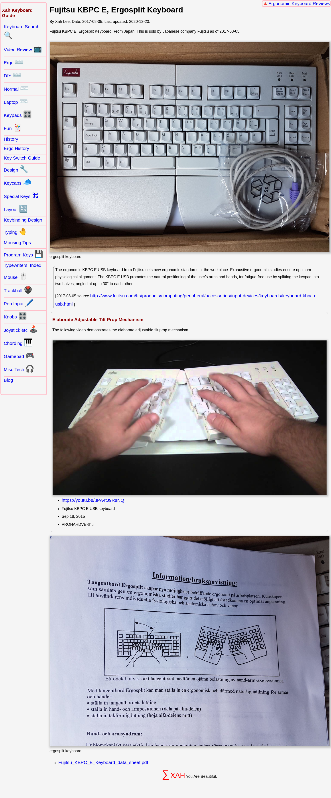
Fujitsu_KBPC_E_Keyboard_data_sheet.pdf (103, 762)
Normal (16, 88)
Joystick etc (21, 329)
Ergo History (16, 148)
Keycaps (18, 182)
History (11, 139)
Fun (13, 127)
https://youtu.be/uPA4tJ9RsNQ (93, 500)
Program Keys (23, 254)
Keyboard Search (21, 32)
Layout (16, 208)
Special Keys (21, 195)
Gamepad (19, 355)
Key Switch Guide (22, 157)
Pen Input (19, 303)
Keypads (18, 114)
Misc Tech (19, 368)
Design (16, 169)
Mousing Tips (17, 242)
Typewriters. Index (22, 265)
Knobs (15, 316)
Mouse (16, 276)
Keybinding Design (23, 219)
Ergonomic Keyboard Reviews (299, 3)
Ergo (14, 62)
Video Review (23, 48)
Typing (16, 231)
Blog (8, 380)
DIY (13, 75)
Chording (18, 342)
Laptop (16, 101)
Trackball (18, 290)
